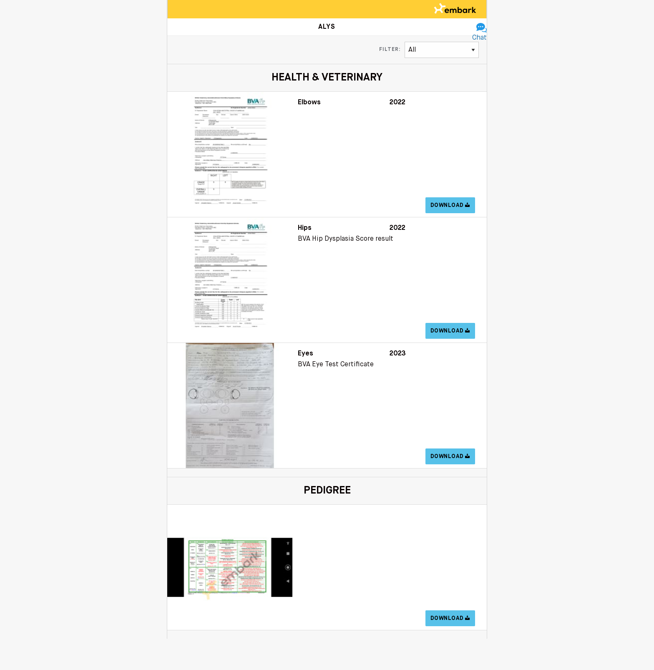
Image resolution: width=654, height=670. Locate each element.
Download (450, 205)
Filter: (389, 49)
